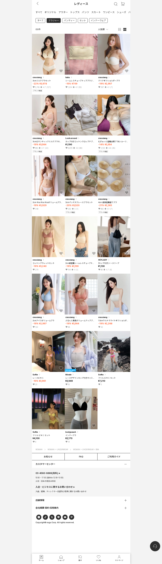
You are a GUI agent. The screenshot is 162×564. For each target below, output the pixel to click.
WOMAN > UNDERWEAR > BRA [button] (86, 449)
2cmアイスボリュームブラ (43, 320)
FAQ (81, 456)
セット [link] (82, 20)
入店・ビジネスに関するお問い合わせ (54, 487)
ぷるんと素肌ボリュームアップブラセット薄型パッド (80, 320)
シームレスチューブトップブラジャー (80, 81)
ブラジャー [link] (53, 20)
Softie (37, 374)
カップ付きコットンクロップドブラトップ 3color (80, 141)
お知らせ (48, 456)
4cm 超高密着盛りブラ (107, 202)
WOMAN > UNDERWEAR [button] (58, 449)
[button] (39, 12)
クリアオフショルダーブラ (109, 81)
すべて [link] (40, 20)
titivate (69, 374)
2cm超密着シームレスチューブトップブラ (80, 263)
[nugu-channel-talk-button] (155, 546)
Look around (72, 138)
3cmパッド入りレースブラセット (79, 202)
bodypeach (72, 432)
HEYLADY (104, 260)
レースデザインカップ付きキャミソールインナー (80, 378)
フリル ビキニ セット (107, 378)
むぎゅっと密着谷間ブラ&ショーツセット (113, 141)
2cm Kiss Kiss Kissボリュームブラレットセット (48, 202)
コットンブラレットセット (43, 263)
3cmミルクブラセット (42, 81)
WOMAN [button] (39, 449)
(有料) (47, 473)
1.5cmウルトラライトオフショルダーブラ (113, 320)
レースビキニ (38, 378)
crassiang (39, 77)
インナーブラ (70, 435)
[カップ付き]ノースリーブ (108, 263)
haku (69, 77)
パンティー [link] (69, 20)
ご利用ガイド (113, 456)
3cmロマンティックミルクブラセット (48, 141)
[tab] (81, 12)
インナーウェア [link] (98, 20)
